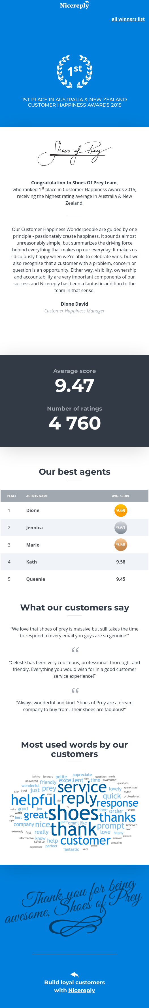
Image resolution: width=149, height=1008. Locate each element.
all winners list (128, 19)
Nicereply (81, 990)
